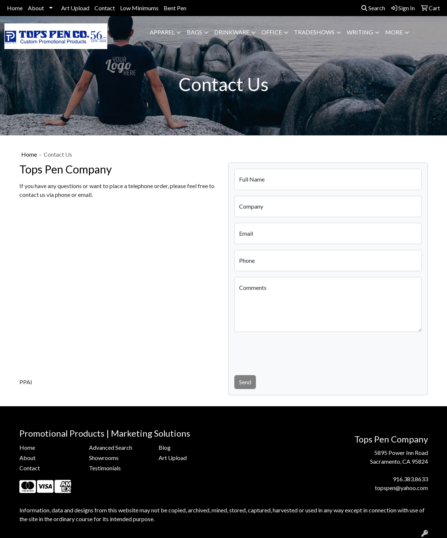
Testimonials (105, 467)
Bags (194, 32)
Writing (360, 32)
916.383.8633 (410, 478)
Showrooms (104, 457)
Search (373, 7)
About (36, 7)
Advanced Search (110, 447)
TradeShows (314, 32)
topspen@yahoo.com (401, 487)
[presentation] (290, 352)
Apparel (162, 32)
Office (271, 32)
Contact (104, 7)
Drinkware (231, 32)
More (394, 32)
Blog (165, 447)
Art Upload (75, 7)
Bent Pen (175, 7)
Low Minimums (139, 7)
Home (15, 7)
